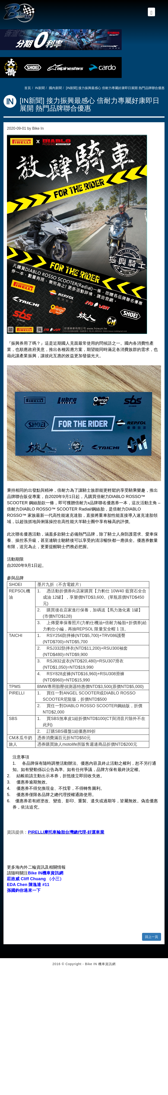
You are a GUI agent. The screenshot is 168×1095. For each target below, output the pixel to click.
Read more (9, 1018)
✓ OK (117, 1093)
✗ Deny (5, 986)
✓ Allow (5, 981)
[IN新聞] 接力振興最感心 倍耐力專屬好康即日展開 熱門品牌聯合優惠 (115, 88)
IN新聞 (40, 88)
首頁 (27, 88)
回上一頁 (151, 937)
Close (4, 972)
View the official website (37, 1018)
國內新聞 (55, 88)
